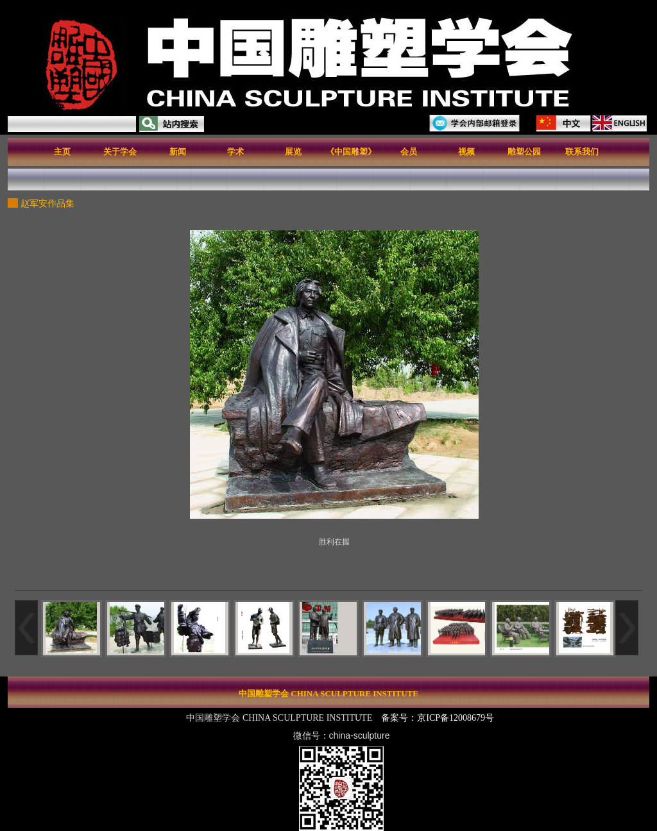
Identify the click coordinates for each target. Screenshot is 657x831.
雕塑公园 (524, 151)
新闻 (177, 151)
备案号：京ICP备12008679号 (438, 718)
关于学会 (120, 151)
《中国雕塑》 (351, 151)
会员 (408, 151)
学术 (235, 151)
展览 (293, 151)
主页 (62, 151)
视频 (466, 151)
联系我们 (582, 151)
